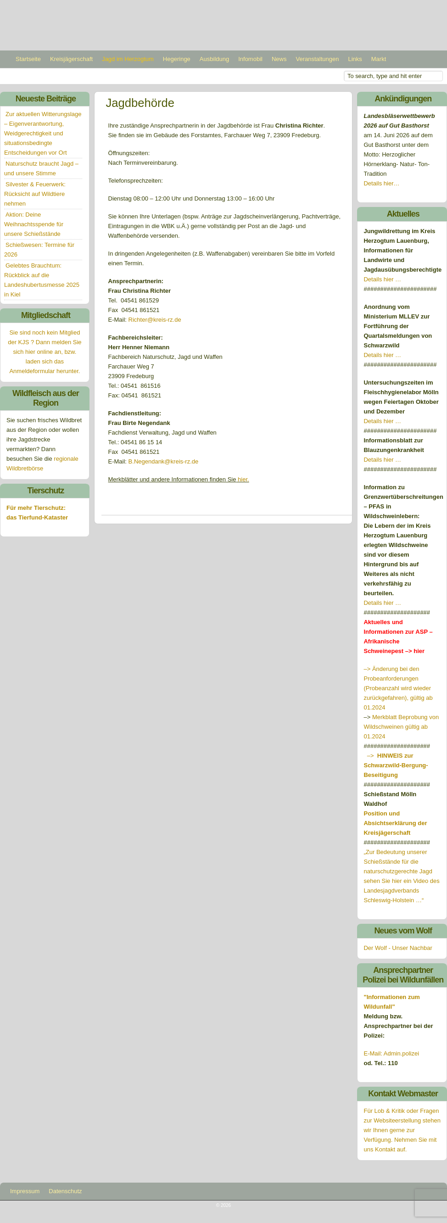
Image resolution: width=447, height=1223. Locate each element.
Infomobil (250, 59)
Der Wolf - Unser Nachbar (397, 947)
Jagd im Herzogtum (128, 59)
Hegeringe (176, 59)
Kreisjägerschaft (71, 59)
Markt (378, 59)
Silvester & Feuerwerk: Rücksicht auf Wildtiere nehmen (35, 194)
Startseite (28, 59)
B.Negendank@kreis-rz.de (164, 461)
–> (395, 765)
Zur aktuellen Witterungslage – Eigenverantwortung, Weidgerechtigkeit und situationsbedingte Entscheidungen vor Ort (42, 133)
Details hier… (382, 183)
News (279, 59)
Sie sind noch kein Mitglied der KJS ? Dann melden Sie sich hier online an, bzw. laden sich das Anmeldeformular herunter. (44, 351)
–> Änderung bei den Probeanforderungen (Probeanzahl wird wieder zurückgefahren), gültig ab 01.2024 (397, 688)
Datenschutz (65, 1191)
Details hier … (382, 279)
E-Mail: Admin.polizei (391, 1053)
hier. (242, 479)
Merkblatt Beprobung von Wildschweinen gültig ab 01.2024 (401, 727)
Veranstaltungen (317, 59)
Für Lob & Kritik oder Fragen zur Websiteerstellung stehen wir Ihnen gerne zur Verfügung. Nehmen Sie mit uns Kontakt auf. (401, 1130)
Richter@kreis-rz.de (155, 319)
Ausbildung (214, 59)
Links (355, 59)
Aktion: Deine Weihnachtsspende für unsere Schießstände (33, 224)
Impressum (24, 1191)
